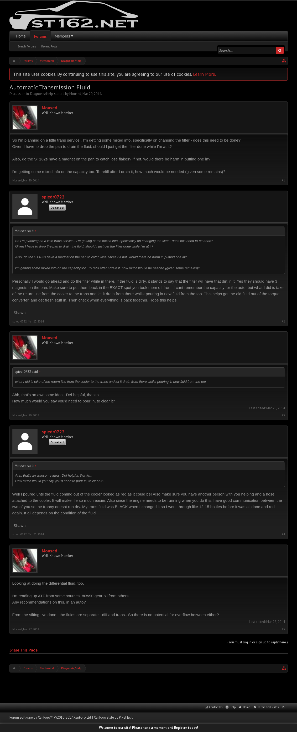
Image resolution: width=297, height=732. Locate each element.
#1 (283, 180)
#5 (283, 629)
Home (21, 36)
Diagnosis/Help (41, 93)
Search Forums (27, 46)
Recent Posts (49, 46)
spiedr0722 (53, 197)
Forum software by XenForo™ (50, 717)
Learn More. (204, 74)
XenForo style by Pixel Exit (113, 717)
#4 (283, 534)
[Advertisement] (148, 687)
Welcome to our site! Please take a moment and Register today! (148, 727)
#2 (283, 321)
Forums (40, 36)
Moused (75, 93)
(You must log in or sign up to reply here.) (257, 642)
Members (62, 36)
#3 (283, 415)
